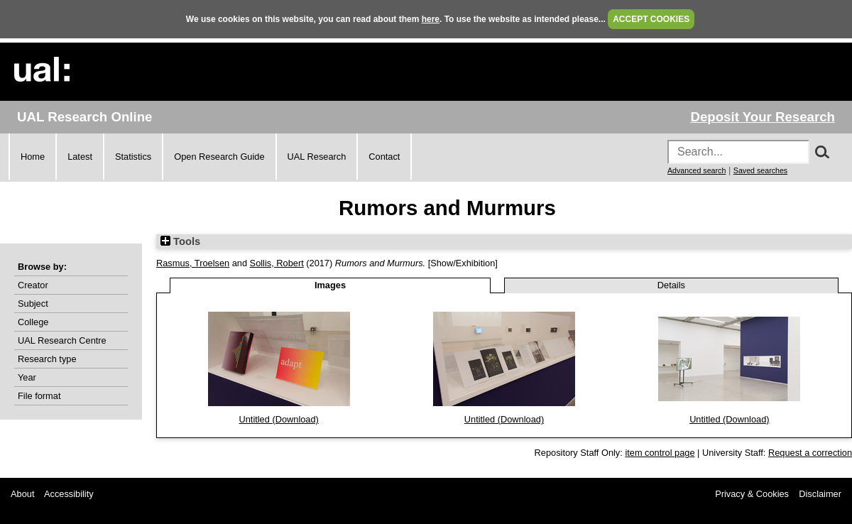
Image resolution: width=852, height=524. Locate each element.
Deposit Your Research (762, 116)
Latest (79, 156)
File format (39, 396)
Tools (180, 241)
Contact (384, 156)
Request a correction (810, 452)
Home (33, 156)
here (430, 19)
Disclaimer (820, 493)
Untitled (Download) (278, 419)
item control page (659, 452)
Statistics (133, 156)
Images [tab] (330, 285)
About (22, 493)
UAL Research (317, 156)
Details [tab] (671, 285)
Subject (33, 303)
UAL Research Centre (62, 340)
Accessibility (69, 493)
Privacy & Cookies (752, 493)
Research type (47, 359)
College (33, 322)
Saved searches (760, 170)
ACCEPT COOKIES (651, 19)
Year (27, 377)
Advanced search (696, 170)
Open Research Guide (219, 156)
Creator (33, 285)
